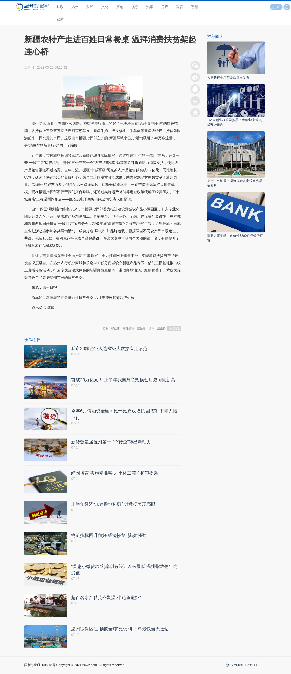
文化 (105, 7)
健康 (60, 19)
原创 (119, 7)
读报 (276, 7)
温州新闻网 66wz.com (60, 318)
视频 (134, 7)
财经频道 (174, 328)
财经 (90, 7)
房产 (164, 7)
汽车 (149, 7)
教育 (179, 7)
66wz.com (89, 669)
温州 (75, 7)
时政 (60, 7)
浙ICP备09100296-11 (241, 669)
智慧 (194, 7)
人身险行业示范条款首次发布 (228, 77)
